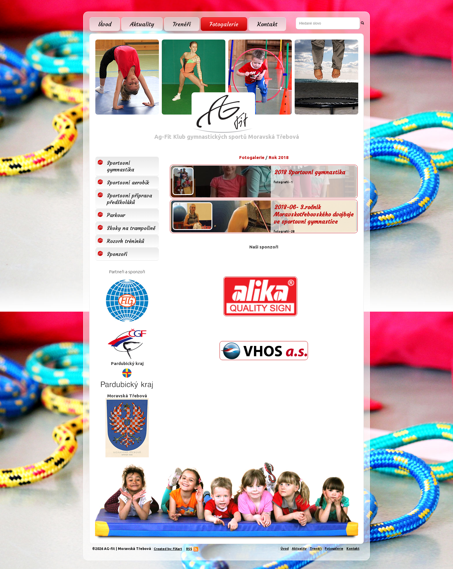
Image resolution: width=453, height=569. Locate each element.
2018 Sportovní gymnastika (309, 172)
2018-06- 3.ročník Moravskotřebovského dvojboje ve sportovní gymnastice (314, 214)
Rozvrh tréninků (125, 241)
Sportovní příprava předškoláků (129, 198)
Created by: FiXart (168, 549)
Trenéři (182, 24)
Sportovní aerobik (128, 182)
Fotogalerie (223, 24)
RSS (190, 549)
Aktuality (142, 24)
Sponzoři (117, 254)
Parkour (116, 215)
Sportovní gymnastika (120, 166)
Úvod (104, 24)
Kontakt (267, 24)
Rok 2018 (279, 157)
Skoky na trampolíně (131, 228)
